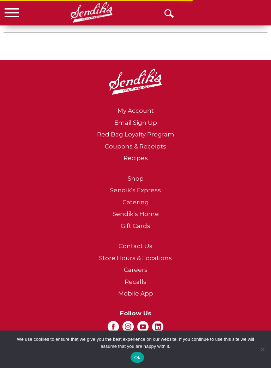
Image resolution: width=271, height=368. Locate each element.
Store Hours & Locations (135, 258)
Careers (135, 269)
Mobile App (135, 293)
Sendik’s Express (135, 190)
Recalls (135, 281)
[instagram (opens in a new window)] (128, 328)
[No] (262, 349)
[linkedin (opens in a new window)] (157, 328)
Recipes (136, 158)
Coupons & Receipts (135, 146)
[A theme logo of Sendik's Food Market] (92, 12)
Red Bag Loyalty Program (135, 134)
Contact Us (135, 246)
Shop (136, 178)
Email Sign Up (135, 122)
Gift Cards (135, 225)
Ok (137, 357)
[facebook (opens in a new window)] (113, 328)
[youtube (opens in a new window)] (143, 328)
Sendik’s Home (136, 213)
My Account (136, 110)
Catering (135, 202)
